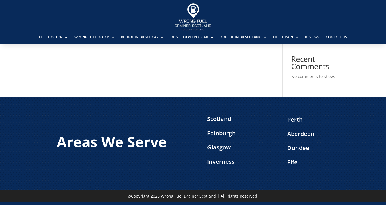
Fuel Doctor (50, 37)
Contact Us (336, 37)
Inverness (221, 161)
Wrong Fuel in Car (91, 37)
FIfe (292, 162)
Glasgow (219, 147)
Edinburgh (221, 133)
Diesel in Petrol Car (189, 37)
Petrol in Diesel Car (140, 37)
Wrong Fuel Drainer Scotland (188, 196)
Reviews (312, 37)
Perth (295, 119)
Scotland (219, 119)
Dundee (298, 148)
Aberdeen (300, 134)
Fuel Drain (283, 37)
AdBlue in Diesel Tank (240, 37)
